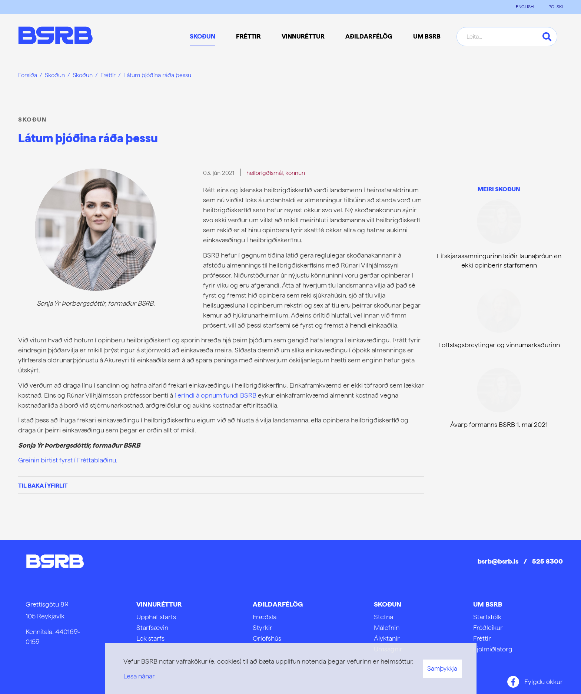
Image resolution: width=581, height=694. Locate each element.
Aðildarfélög (278, 604)
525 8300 (547, 561)
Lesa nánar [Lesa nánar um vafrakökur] (139, 676)
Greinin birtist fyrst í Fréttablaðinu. (67, 460)
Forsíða (27, 75)
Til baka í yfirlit (43, 485)
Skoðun (55, 75)
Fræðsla (264, 617)
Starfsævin (152, 627)
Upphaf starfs (156, 617)
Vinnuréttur (159, 604)
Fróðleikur (488, 627)
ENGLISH (525, 6)
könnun (295, 172)
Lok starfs (150, 638)
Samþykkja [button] (442, 668)
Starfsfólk (487, 617)
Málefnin (386, 627)
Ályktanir (387, 638)
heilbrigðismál (264, 172)
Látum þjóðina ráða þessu (157, 75)
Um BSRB (487, 604)
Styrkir (262, 627)
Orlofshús (267, 638)
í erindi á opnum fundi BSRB (215, 395)
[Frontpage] (55, 36)
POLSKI (555, 6)
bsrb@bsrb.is (498, 561)
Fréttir (108, 75)
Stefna (383, 617)
